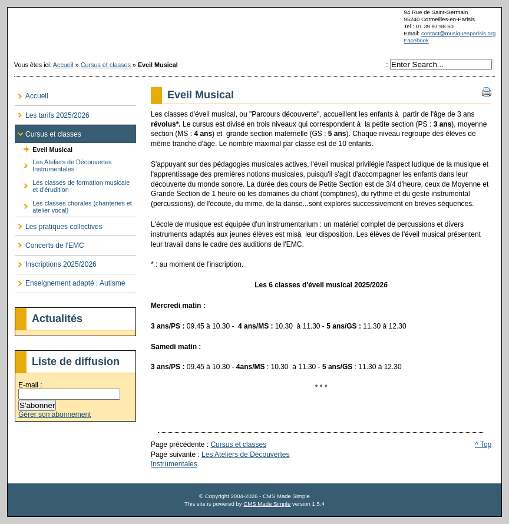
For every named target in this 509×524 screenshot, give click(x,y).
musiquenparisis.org (254, 31)
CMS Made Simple (266, 503)
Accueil (63, 64)
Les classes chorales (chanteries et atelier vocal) (73, 204)
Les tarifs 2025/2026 (52, 113)
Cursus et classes (106, 64)
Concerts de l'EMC (49, 243)
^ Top (483, 444)
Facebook (416, 40)
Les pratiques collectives (59, 224)
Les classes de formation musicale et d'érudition (72, 184)
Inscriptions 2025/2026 (56, 262)
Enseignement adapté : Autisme (70, 281)
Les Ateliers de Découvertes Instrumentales (63, 164)
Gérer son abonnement (54, 414)
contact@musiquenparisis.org (458, 33)
